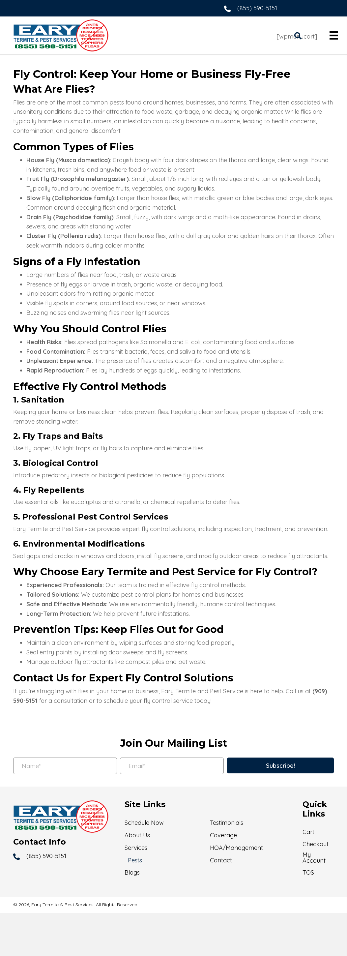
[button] (280, 765)
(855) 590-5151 (257, 8)
